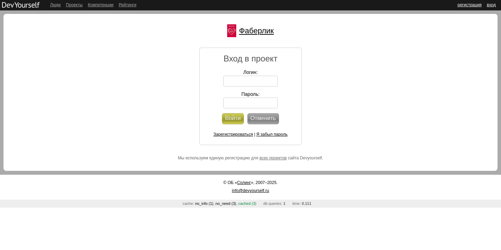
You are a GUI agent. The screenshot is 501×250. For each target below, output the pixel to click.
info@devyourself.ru (250, 190)
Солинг (244, 182)
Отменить (263, 118)
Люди (55, 4)
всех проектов (273, 158)
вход (491, 4)
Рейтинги (127, 4)
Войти (233, 118)
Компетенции (100, 4)
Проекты (74, 4)
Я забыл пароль (272, 134)
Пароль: (250, 94)
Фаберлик (256, 30)
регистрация (470, 4)
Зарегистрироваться (233, 134)
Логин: (250, 72)
